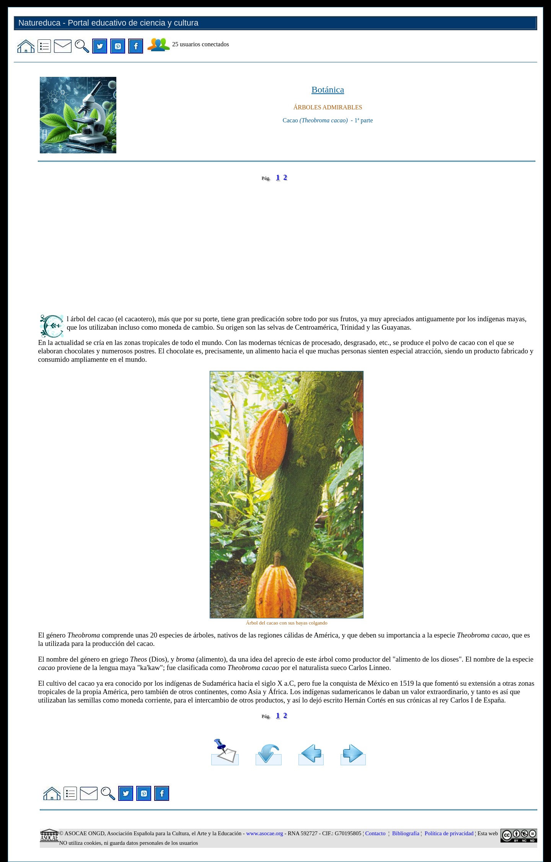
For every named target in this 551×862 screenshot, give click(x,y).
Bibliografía (405, 833)
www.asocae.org (264, 833)
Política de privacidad (449, 833)
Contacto (375, 833)
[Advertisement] (267, 242)
